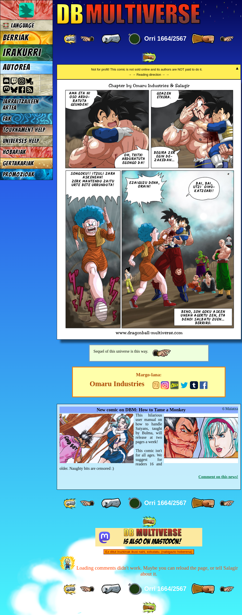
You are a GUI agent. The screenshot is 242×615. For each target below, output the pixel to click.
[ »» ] (148, 57)
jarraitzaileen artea (21, 104)
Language (18, 25)
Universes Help (21, 141)
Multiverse (129, 14)
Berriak (16, 38)
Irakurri (22, 52)
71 (156, 385)
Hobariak (14, 152)
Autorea (16, 67)
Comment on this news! (218, 477)
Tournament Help (24, 130)
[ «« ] (70, 39)
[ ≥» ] (227, 39)
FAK (7, 119)
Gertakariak (18, 163)
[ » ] (203, 39)
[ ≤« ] (87, 39)
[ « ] (111, 39)
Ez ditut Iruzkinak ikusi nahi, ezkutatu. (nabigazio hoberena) (148, 552)
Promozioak (18, 174)
